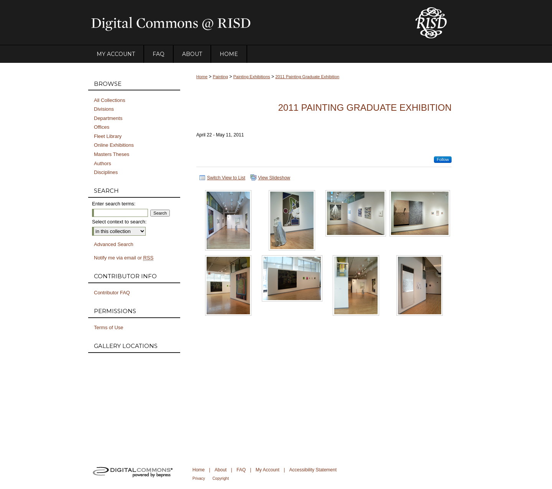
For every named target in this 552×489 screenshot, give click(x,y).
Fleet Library (108, 136)
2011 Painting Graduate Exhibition (307, 76)
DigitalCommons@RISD (245, 22)
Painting (220, 76)
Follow (443, 159)
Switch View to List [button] (226, 178)
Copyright (220, 478)
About (221, 470)
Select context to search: (119, 222)
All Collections (109, 100)
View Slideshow (274, 178)
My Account (267, 470)
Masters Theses (111, 154)
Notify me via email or (123, 258)
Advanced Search (113, 244)
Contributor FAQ (112, 292)
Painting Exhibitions (251, 76)
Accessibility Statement (313, 470)
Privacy (198, 478)
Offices (101, 127)
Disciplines (106, 172)
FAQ (241, 470)
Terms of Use (108, 327)
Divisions (104, 109)
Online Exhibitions (114, 145)
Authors (102, 163)
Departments (108, 118)
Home (201, 76)
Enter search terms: (113, 204)
